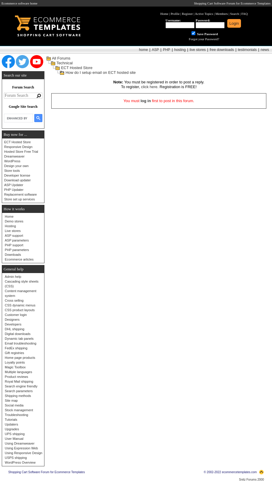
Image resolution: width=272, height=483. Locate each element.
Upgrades (12, 429)
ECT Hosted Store (17, 142)
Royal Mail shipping (19, 381)
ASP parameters (17, 240)
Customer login (16, 315)
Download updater (17, 180)
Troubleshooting (16, 415)
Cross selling (14, 300)
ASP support (14, 235)
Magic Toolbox (15, 367)
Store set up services (19, 199)
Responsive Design (18, 147)
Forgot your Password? (204, 39)
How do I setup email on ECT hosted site (101, 72)
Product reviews (16, 376)
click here (149, 87)
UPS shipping (15, 434)
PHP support (14, 245)
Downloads (13, 254)
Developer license (17, 175)
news (265, 50)
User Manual (14, 438)
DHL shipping (14, 329)
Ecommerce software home (19, 3)
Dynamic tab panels (19, 338)
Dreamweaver (14, 156)
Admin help (13, 276)
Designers (12, 319)
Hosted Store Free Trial (21, 151)
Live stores (13, 231)
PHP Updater (14, 189)
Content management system (20, 293)
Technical (64, 63)
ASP (155, 50)
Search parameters (19, 391)
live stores (198, 50)
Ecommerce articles (19, 259)
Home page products (20, 357)
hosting (180, 50)
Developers (13, 324)
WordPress (12, 161)
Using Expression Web (21, 448)
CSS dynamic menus (20, 305)
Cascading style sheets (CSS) (21, 284)
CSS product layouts (20, 310)
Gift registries (14, 353)
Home (9, 216)
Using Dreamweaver (20, 443)
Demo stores (14, 221)
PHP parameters (17, 250)
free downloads (222, 50)
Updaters (11, 424)
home (143, 50)
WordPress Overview (20, 462)
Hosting (10, 226)
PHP (166, 50)
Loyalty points (15, 362)
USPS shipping (16, 457)
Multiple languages (18, 372)
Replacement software (20, 194)
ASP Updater (13, 185)
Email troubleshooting (20, 343)
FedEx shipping (16, 348)
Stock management (19, 410)
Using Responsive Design (23, 453)
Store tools (12, 170)
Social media (14, 405)
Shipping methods (18, 396)
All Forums (61, 58)
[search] (18, 118)
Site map (11, 400)
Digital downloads (17, 334)
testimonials (247, 50)
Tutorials (11, 419)
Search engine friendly (21, 386)
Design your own (16, 166)
